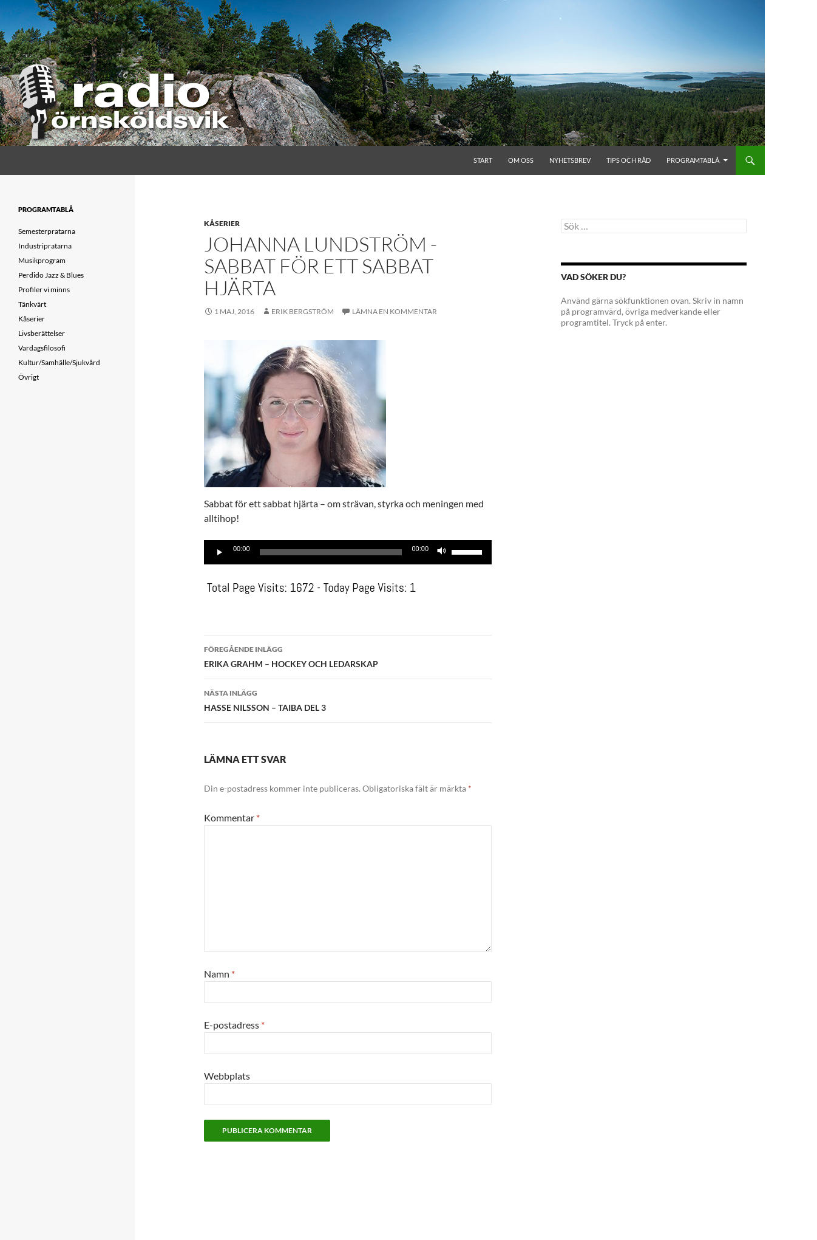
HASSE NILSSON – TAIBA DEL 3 (348, 699)
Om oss (521, 160)
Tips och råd (628, 160)
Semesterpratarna (46, 231)
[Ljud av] (442, 552)
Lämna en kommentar (394, 311)
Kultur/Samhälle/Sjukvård (59, 362)
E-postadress (234, 1024)
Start (482, 160)
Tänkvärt (32, 304)
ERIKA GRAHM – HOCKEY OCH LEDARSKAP (348, 655)
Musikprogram (42, 260)
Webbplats (227, 1075)
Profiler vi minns (44, 289)
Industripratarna (45, 245)
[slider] (331, 552)
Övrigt (28, 377)
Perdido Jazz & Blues (51, 274)
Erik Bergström (302, 311)
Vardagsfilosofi (42, 347)
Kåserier (222, 223)
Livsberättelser (41, 333)
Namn (219, 973)
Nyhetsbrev (570, 160)
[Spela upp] (220, 552)
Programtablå (692, 160)
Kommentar (232, 817)
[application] (348, 552)
